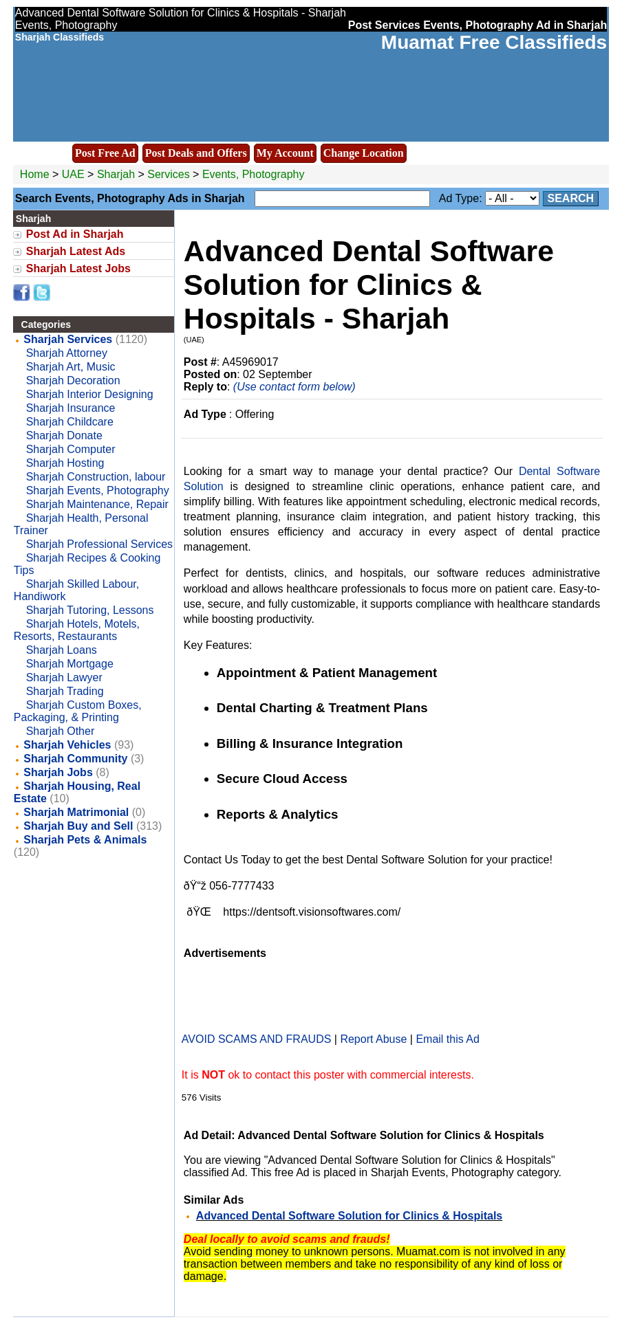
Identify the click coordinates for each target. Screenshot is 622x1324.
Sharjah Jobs (57, 772)
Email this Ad (447, 1039)
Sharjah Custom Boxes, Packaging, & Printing (78, 711)
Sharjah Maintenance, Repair (97, 504)
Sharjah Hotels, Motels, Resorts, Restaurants (77, 630)
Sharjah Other (60, 731)
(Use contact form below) (294, 387)
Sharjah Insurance (71, 408)
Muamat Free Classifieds (494, 42)
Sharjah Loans (61, 650)
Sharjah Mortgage (70, 664)
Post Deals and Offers (196, 153)
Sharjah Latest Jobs (78, 268)
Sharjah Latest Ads (75, 251)
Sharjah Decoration (73, 380)
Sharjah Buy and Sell (78, 826)
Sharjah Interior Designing (89, 394)
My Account (285, 153)
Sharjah (117, 174)
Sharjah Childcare (70, 422)
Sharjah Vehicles (67, 745)
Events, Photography (253, 174)
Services (168, 174)
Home (35, 174)
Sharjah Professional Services (99, 544)
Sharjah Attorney (66, 353)
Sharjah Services (67, 339)
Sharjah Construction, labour (96, 477)
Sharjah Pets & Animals (85, 840)
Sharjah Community (75, 758)
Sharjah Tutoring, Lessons (90, 610)
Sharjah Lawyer (64, 677)
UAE (73, 174)
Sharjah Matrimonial (76, 812)
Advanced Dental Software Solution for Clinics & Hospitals (349, 1216)
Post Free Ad (105, 153)
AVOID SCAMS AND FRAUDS (257, 1039)
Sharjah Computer (71, 449)
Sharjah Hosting (65, 463)
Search (571, 198)
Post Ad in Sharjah (75, 234)
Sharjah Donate (64, 435)
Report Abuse (373, 1039)
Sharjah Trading (65, 691)
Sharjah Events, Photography (97, 490)
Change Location (363, 153)
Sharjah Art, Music (71, 367)
